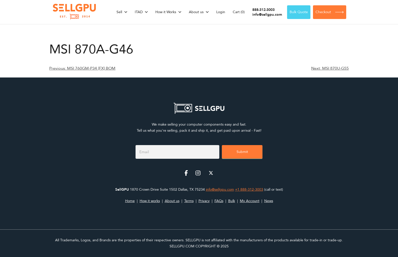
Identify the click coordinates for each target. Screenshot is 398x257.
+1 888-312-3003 (249, 189)
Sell (119, 12)
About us (196, 12)
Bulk (231, 201)
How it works (150, 201)
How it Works (165, 12)
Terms (189, 201)
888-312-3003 (263, 9)
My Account (249, 201)
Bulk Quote (299, 12)
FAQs (218, 201)
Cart (239, 12)
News (268, 201)
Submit (242, 151)
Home (130, 201)
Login (220, 12)
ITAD (139, 12)
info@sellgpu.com (267, 14)
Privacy (204, 201)
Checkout (330, 12)
